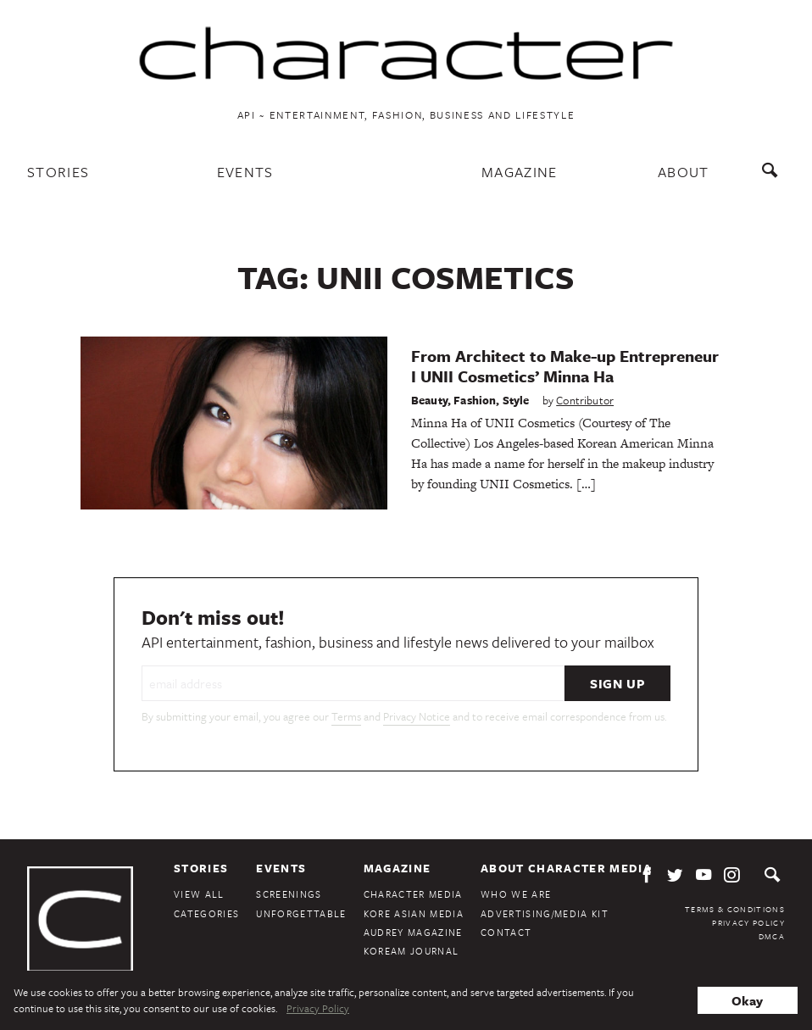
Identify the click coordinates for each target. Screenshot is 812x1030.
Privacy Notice (416, 716)
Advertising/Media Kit (545, 913)
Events (245, 171)
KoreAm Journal (411, 951)
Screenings (288, 894)
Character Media (413, 894)
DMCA (772, 936)
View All (199, 894)
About (683, 171)
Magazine (519, 171)
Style (516, 400)
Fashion (474, 400)
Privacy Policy (748, 922)
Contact (506, 932)
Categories (206, 913)
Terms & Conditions (735, 909)
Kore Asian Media (414, 913)
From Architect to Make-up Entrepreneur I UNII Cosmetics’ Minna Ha (565, 365)
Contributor (585, 400)
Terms (346, 716)
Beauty (429, 400)
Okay (747, 1000)
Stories (58, 171)
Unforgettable (301, 913)
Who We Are (516, 894)
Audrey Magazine (413, 932)
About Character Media (566, 868)
